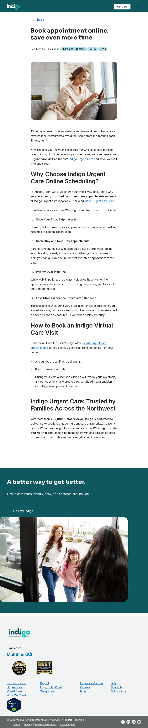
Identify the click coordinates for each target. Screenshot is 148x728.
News (103, 49)
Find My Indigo (23, 511)
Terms (16, 724)
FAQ (113, 683)
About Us (116, 687)
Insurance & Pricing (92, 683)
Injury (92, 49)
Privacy (28, 724)
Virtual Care (14, 691)
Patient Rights (67, 724)
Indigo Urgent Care (81, 159)
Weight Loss (48, 691)
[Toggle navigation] (138, 7)
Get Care (122, 6)
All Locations (118, 691)
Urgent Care (15, 687)
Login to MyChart (51, 687)
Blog (83, 691)
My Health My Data (45, 724)
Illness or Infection (73, 49)
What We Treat (16, 695)
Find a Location (16, 683)
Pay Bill (44, 683)
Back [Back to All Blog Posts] (40, 19)
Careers (85, 687)
